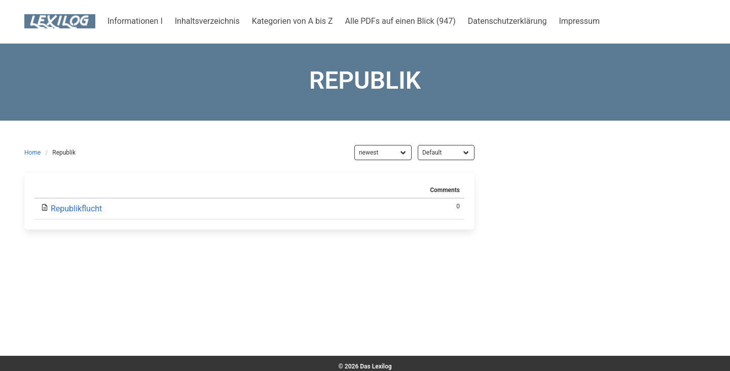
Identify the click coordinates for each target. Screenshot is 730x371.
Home (32, 152)
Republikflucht (76, 208)
